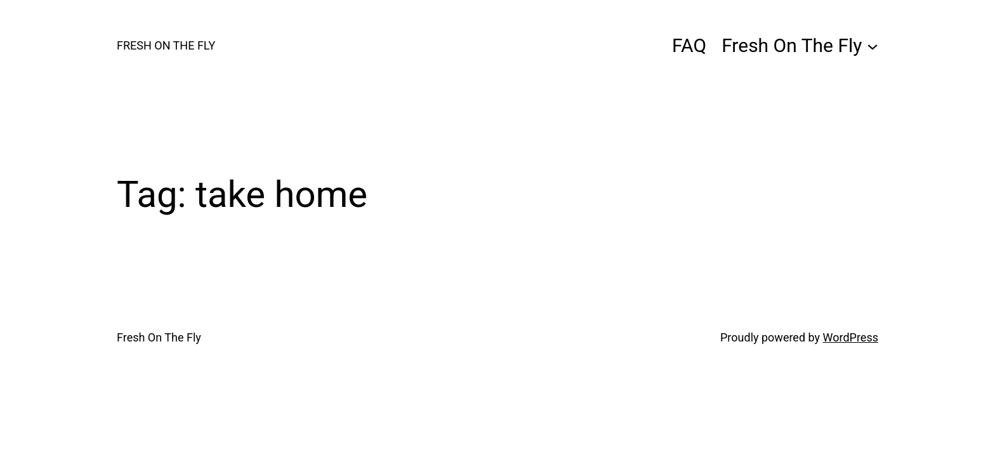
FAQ (689, 45)
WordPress (850, 337)
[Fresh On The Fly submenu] (872, 45)
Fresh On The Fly (166, 45)
